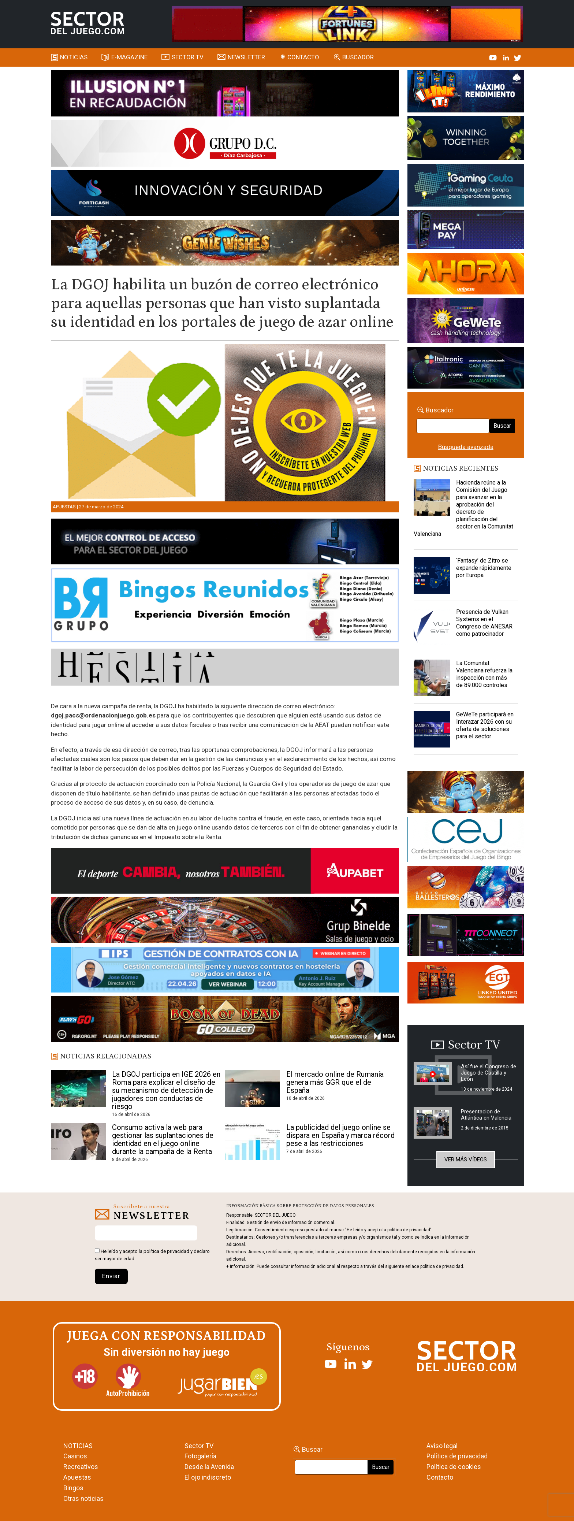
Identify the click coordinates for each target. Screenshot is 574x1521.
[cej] (465, 841)
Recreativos (80, 1466)
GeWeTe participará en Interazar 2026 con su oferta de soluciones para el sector (485, 725)
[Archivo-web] (465, 368)
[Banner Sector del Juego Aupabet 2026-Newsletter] (225, 872)
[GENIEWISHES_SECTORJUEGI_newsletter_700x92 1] (225, 244)
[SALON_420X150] (465, 274)
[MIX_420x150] (465, 983)
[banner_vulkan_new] (225, 542)
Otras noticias (83, 1498)
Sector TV (198, 1446)
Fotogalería (200, 1456)
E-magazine (129, 57)
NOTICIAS (78, 1446)
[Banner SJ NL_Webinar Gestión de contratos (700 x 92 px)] (225, 971)
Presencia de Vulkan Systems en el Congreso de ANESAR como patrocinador (484, 622)
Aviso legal (442, 1446)
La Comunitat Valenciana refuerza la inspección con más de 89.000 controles (484, 674)
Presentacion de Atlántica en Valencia (486, 1114)
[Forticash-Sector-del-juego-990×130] (225, 194)
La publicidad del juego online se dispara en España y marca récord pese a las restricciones (340, 1135)
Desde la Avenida (209, 1466)
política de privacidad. (442, 1266)
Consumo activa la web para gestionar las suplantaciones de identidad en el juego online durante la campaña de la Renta (162, 1139)
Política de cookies (453, 1466)
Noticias (73, 57)
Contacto (303, 57)
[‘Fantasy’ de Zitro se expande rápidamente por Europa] (432, 575)
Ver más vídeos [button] (465, 1159)
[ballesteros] (465, 889)
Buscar (502, 425)
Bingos (73, 1488)
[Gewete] (465, 322)
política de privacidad (166, 1251)
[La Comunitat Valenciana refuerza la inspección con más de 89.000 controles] (432, 678)
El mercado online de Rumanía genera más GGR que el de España (335, 1082)
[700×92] (225, 1020)
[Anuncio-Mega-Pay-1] (465, 230)
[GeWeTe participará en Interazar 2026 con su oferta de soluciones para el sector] (432, 729)
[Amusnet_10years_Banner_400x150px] (465, 139)
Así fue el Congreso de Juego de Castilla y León (488, 1072)
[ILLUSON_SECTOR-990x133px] (225, 94)
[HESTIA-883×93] (225, 668)
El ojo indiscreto (207, 1477)
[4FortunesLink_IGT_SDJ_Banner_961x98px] (347, 23)
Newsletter (246, 57)
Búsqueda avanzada (465, 446)
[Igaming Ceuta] (465, 186)
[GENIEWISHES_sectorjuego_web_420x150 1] (465, 793)
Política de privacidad (457, 1456)
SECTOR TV (188, 57)
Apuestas (64, 506)
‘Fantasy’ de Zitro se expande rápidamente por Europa (483, 568)
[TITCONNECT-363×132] (465, 936)
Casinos (75, 1456)
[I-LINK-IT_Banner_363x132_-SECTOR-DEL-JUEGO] (465, 92)
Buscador (358, 57)
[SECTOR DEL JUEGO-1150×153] (225, 144)
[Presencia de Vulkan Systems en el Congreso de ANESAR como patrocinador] (432, 626)
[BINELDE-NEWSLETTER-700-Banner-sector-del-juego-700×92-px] (225, 921)
